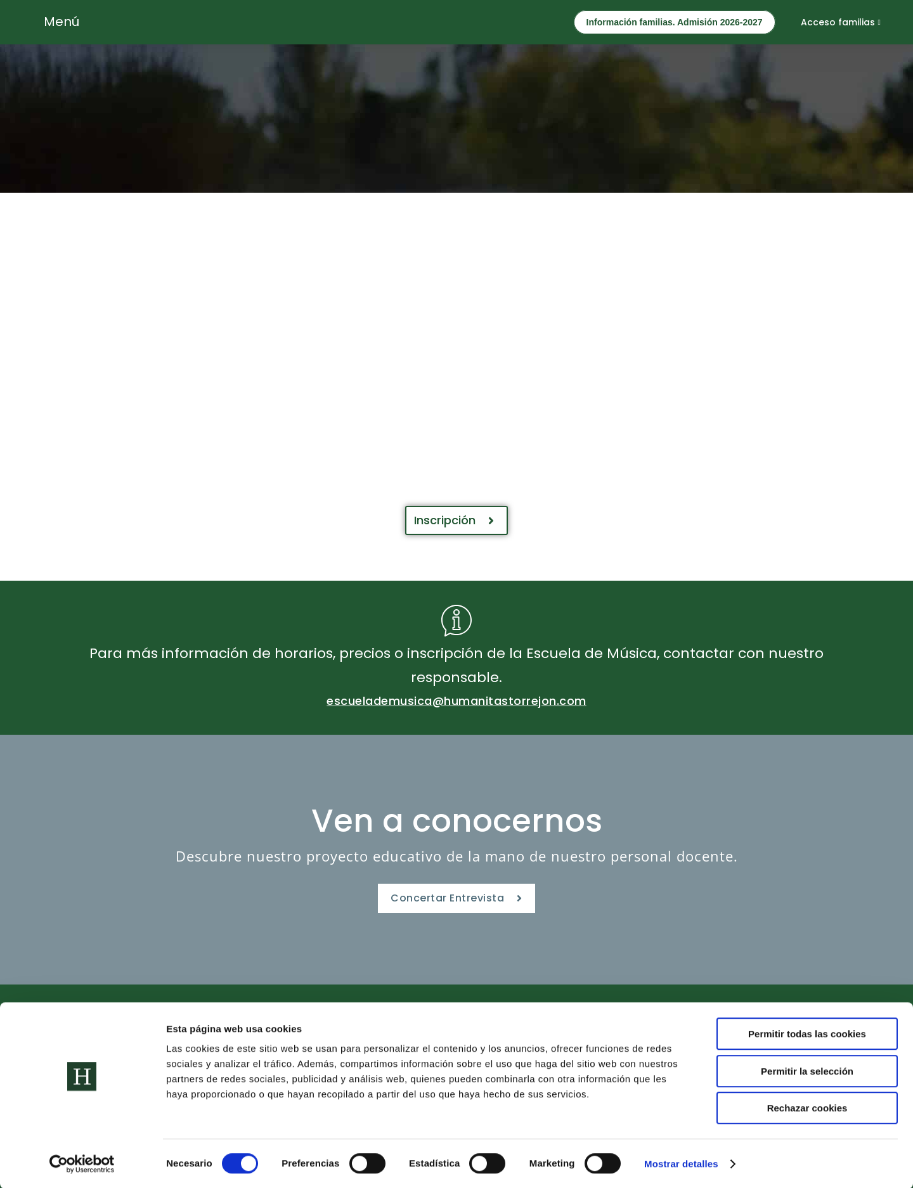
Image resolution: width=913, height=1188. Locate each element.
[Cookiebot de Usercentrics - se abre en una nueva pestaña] (82, 1163)
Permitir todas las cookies (807, 1033)
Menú (61, 21)
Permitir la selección (807, 1070)
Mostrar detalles (681, 1163)
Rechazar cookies (807, 1107)
